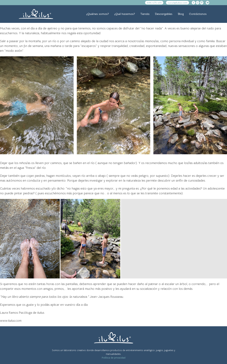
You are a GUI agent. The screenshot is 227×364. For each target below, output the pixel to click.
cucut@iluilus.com (177, 2)
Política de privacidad (113, 357)
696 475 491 (154, 2)
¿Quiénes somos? (97, 14)
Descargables (163, 14)
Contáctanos (198, 14)
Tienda (145, 14)
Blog (181, 14)
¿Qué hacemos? (124, 14)
